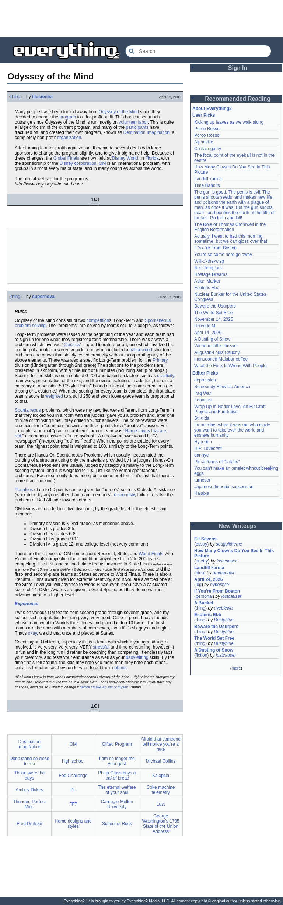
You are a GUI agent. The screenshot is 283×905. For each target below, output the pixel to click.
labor (143, 122)
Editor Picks (205, 373)
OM (102, 163)
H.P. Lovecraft (207, 448)
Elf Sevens (205, 539)
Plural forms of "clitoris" (217, 461)
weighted (54, 396)
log (199, 584)
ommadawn (224, 572)
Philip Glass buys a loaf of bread (117, 775)
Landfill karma (208, 178)
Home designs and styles (73, 824)
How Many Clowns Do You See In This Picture (234, 553)
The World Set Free (213, 312)
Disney (66, 163)
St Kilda (201, 418)
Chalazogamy (207, 148)
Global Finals (66, 158)
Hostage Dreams (210, 274)
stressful (101, 647)
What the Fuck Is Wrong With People (230, 365)
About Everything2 (212, 108)
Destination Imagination (146, 132)
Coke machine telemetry (161, 790)
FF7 (73, 804)
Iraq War (202, 393)
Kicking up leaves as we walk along (228, 122)
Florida (152, 158)
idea (200, 572)
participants (137, 127)
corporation (85, 163)
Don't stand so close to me (29, 761)
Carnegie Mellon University (117, 804)
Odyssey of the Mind (118, 111)
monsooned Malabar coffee (221, 359)
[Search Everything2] (198, 51)
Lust (161, 804)
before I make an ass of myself (104, 687)
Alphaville (203, 142)
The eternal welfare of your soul (117, 790)
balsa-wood (141, 349)
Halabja (201, 493)
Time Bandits (207, 185)
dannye (201, 455)
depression (205, 380)
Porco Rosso (207, 128)
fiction (201, 655)
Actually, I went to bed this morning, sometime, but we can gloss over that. (231, 239)
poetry (202, 561)
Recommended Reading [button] (237, 99)
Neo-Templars (208, 267)
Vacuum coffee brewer (216, 345)
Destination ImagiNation (29, 744)
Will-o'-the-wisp (209, 261)
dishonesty (124, 494)
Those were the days (29, 775)
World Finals (151, 553)
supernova (43, 296)
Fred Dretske (29, 823)
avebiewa (223, 608)
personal (204, 596)
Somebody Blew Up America (222, 386)
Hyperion (203, 441)
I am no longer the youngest (117, 761)
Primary (160, 360)
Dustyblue (223, 619)
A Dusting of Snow (212, 339)
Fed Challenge (73, 775)
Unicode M (204, 326)
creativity (165, 375)
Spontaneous (28, 410)
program (67, 117)
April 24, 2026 (208, 579)
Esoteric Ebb (206, 287)
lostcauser (227, 561)
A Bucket (203, 603)
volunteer (128, 122)
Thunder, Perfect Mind (29, 804)
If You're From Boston (215, 248)
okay (32, 633)
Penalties (24, 489)
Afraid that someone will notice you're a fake (160, 744)
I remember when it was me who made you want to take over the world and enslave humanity (232, 430)
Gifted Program (117, 744)
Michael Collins (161, 761)
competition (98, 320)
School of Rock (117, 823)
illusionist (42, 96)
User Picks (203, 115)
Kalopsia (160, 775)
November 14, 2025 (213, 319)
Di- (73, 789)
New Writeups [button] (238, 526)
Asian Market (207, 281)
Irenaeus (203, 399)
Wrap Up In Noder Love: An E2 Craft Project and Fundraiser (230, 409)
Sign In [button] (237, 68)
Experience (26, 603)
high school (73, 761)
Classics (71, 344)
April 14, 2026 (207, 332)
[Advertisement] (141, 18)
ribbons (119, 667)
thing (15, 96)
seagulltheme (229, 544)
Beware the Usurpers (215, 306)
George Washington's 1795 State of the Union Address (160, 823)
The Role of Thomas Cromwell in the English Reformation (230, 227)
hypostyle (219, 584)
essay (201, 544)
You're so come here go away (223, 254)
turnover (202, 480)
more (236, 668)
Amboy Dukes (29, 789)
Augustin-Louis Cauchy (217, 352)
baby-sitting (137, 657)
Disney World (125, 158)
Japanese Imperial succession (224, 486)
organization (69, 137)
